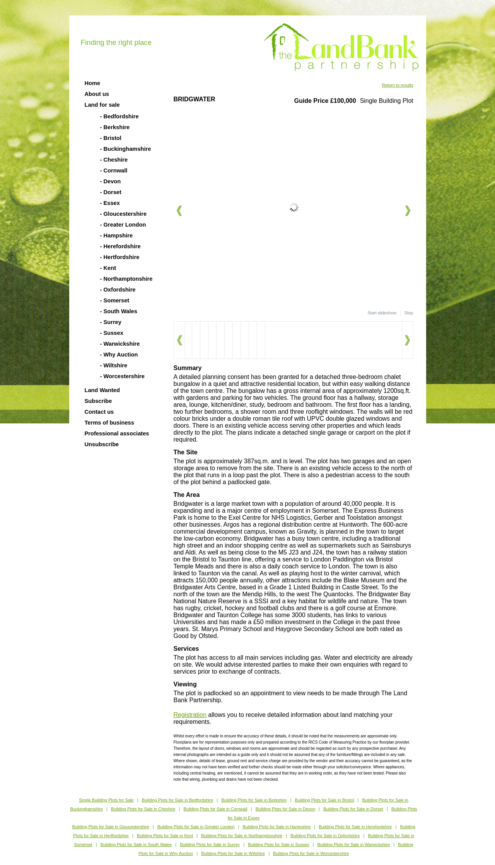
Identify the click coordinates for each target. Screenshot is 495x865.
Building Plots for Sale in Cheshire (143, 809)
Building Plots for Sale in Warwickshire (353, 844)
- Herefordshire (120, 246)
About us (97, 94)
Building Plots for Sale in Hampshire (277, 826)
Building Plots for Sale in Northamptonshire (241, 835)
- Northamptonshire (126, 279)
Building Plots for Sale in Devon (285, 809)
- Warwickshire (120, 344)
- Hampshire (116, 235)
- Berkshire (115, 127)
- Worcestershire (122, 376)
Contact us (99, 412)
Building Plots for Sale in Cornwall (215, 809)
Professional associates (117, 433)
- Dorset (110, 192)
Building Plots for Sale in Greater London (195, 826)
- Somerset (115, 300)
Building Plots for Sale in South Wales (136, 844)
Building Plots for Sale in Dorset (353, 809)
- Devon (110, 181)
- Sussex (111, 333)
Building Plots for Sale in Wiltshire (233, 853)
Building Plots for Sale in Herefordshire (355, 826)
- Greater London (123, 225)
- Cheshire (114, 160)
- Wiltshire (114, 365)
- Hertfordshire (120, 257)
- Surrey (110, 322)
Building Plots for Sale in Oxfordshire (325, 835)
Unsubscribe (102, 444)
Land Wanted (102, 390)
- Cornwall (114, 170)
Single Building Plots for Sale (106, 800)
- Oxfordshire (118, 290)
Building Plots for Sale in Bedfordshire (177, 800)
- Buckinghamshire (125, 149)
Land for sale (102, 105)
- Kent (108, 268)
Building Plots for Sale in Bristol (324, 800)
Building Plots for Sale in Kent (165, 835)
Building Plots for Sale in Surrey (210, 844)
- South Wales (118, 311)
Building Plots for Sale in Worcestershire (311, 853)
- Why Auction (119, 354)
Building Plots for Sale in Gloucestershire (110, 826)
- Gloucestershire (123, 214)
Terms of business (109, 423)
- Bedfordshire (119, 116)
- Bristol (110, 138)
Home (93, 83)
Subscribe (98, 401)
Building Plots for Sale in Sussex (278, 844)
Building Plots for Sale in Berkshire (254, 800)
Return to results (397, 85)
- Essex (110, 203)
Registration (190, 714)
